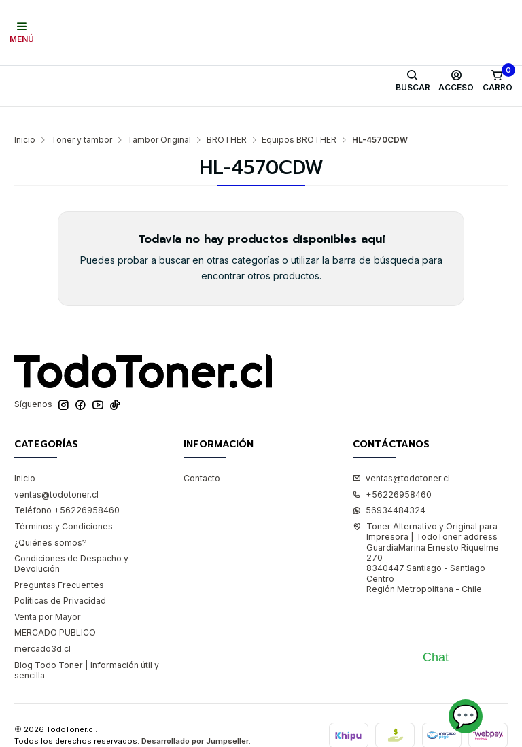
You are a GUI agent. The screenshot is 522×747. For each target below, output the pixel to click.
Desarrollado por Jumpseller (195, 720)
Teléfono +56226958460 (67, 490)
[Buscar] (412, 81)
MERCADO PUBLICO (55, 613)
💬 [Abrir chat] (465, 716)
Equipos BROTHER (299, 120)
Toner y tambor (81, 120)
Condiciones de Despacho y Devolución (71, 543)
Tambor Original (159, 120)
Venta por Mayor (47, 596)
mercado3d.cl (42, 628)
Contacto (202, 458)
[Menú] (22, 33)
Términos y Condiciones (63, 506)
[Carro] (497, 81)
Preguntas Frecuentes (59, 564)
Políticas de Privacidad (60, 580)
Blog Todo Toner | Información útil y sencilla (86, 650)
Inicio (24, 120)
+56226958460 (392, 474)
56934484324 (389, 490)
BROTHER (227, 120)
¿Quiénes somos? (50, 522)
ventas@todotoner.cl (56, 474)
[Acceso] (456, 81)
